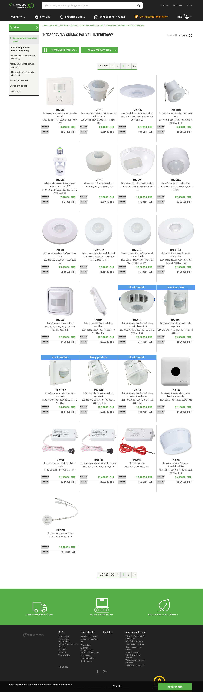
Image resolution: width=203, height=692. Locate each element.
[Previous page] (118, 66)
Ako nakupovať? (132, 652)
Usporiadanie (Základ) (60, 50)
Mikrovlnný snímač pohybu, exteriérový (22, 73)
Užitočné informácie (134, 641)
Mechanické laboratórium (64, 640)
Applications (86, 661)
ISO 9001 (62, 652)
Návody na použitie (89, 639)
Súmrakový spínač (18, 86)
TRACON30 (63, 667)
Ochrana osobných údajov (133, 648)
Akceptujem (175, 686)
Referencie (62, 649)
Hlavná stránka (50, 25)
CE (82, 642)
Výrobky (16, 17)
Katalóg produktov (89, 636)
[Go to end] (134, 66)
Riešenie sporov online (134, 665)
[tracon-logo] (21, 6)
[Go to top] (112, 66)
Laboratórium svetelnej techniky (68, 645)
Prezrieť (117, 686)
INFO (163, 5)
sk (188, 5)
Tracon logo (86, 655)
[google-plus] (105, 672)
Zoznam (170, 35)
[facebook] (97, 672)
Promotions (86, 645)
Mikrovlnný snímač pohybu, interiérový (22, 65)
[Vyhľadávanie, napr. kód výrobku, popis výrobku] (92, 5)
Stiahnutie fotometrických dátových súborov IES (90, 650)
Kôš (179, 17)
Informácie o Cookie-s (134, 644)
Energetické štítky (88, 658)
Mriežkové (183, 35)
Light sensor (15, 91)
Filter (16, 27)
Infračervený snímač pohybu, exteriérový (23, 57)
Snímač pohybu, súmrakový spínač (87, 25)
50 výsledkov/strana (102, 50)
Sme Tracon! (63, 636)
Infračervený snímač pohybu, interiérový (20, 49)
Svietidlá (64, 25)
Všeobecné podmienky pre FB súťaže (135, 661)
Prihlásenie (177, 5)
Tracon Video (64, 655)
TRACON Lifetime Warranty (132, 656)
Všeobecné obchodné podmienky (134, 637)
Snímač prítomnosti (19, 80)
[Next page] (129, 66)
